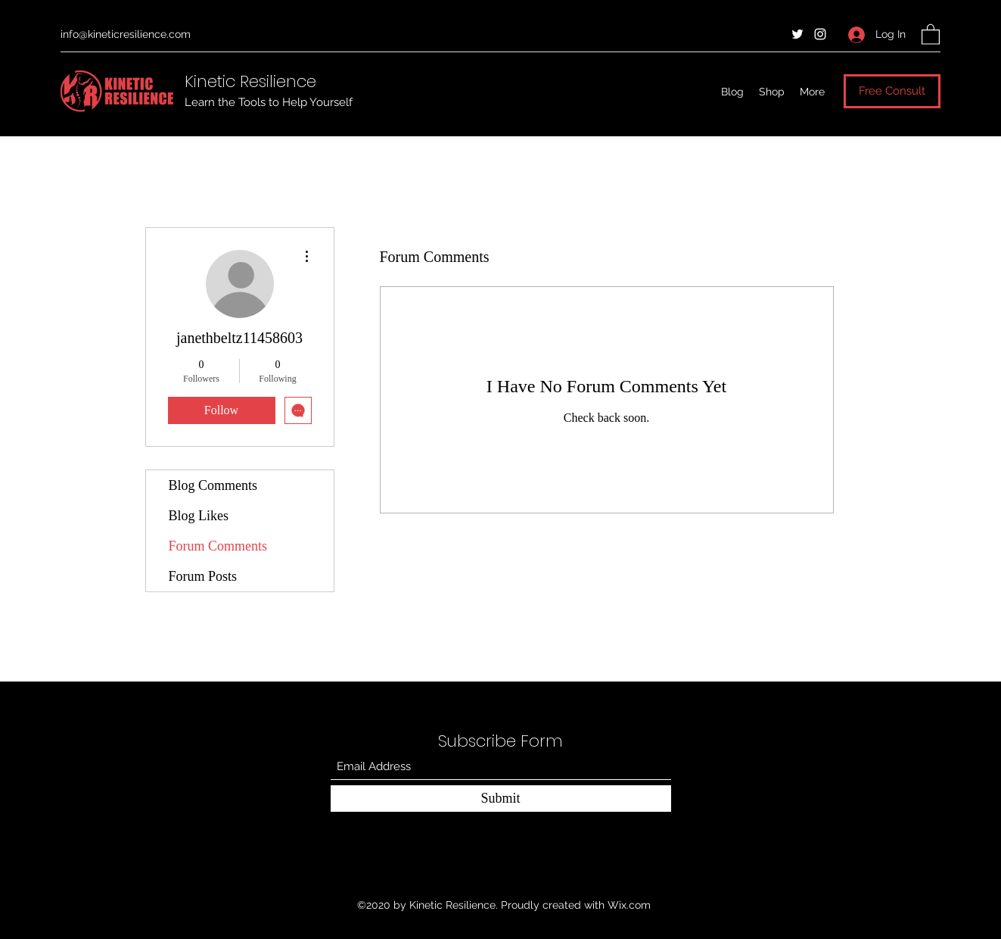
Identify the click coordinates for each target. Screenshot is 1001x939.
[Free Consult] (892, 91)
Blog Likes (199, 515)
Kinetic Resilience (250, 81)
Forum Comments (218, 546)
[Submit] (501, 798)
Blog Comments (213, 485)
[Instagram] (820, 34)
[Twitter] (797, 34)
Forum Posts (203, 576)
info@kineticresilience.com (126, 34)
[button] (931, 34)
